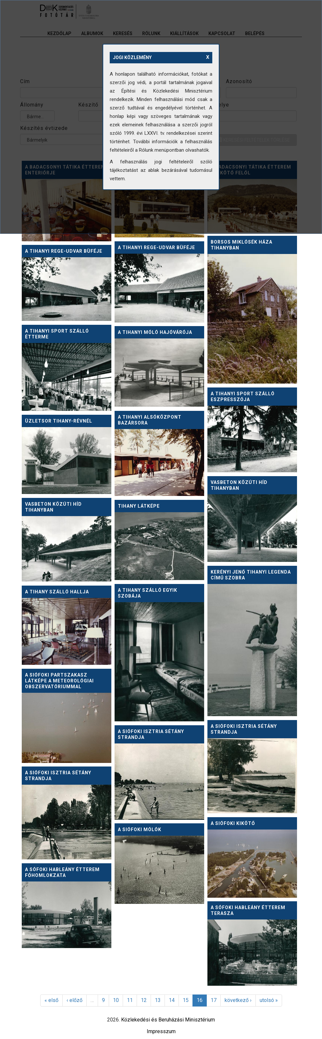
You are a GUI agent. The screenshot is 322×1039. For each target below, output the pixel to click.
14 (172, 1000)
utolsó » (269, 1000)
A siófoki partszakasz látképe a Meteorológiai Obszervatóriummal (59, 680)
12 (144, 1000)
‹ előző (74, 1000)
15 (186, 1000)
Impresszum (161, 1031)
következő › (238, 1000)
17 (214, 1000)
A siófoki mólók (139, 829)
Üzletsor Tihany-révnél (58, 421)
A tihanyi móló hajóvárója (155, 332)
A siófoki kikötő (233, 823)
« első (51, 1000)
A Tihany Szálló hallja (57, 591)
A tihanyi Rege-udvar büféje (156, 247)
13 (158, 1000)
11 (130, 1000)
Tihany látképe (139, 506)
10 (116, 1000)
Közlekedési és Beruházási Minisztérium (168, 1020)
